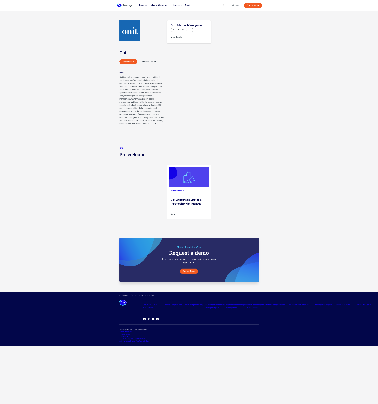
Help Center (234, 5)
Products (143, 5)
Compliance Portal (343, 305)
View (175, 214)
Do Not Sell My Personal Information (132, 339)
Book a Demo (253, 5)
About (187, 5)
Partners (193, 305)
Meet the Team (264, 305)
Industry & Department (160, 5)
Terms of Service (125, 332)
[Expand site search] (223, 5)
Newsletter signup (364, 305)
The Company (243, 305)
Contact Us (304, 305)
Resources (177, 5)
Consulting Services (174, 305)
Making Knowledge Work (324, 305)
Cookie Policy (124, 336)
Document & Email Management (150, 306)
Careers (282, 305)
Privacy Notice (124, 334)
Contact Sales (149, 61)
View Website (128, 62)
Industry (217, 305)
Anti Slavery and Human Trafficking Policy (134, 341)
